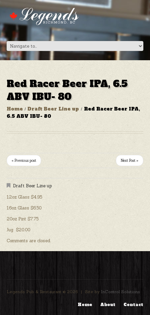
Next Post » (129, 160)
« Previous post (24, 160)
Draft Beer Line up (53, 109)
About (107, 304)
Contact (133, 304)
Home (15, 109)
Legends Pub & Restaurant (34, 291)
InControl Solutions (120, 291)
